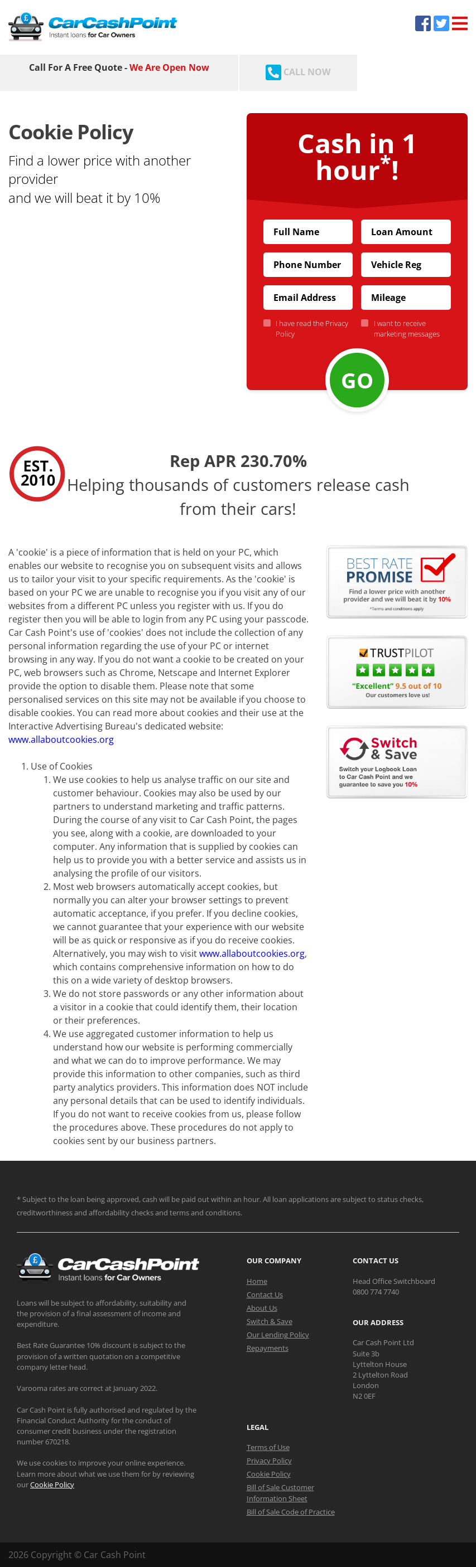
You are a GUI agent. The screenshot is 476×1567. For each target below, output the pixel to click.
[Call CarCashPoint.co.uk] (297, 73)
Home (257, 1281)
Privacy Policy (269, 1461)
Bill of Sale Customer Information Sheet (280, 1492)
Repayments (268, 1348)
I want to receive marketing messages (404, 328)
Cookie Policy (52, 1485)
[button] (119, 291)
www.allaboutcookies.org (61, 739)
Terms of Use (268, 1447)
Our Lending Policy (278, 1335)
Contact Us (265, 1294)
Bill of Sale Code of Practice (291, 1512)
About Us (262, 1308)
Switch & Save (269, 1321)
